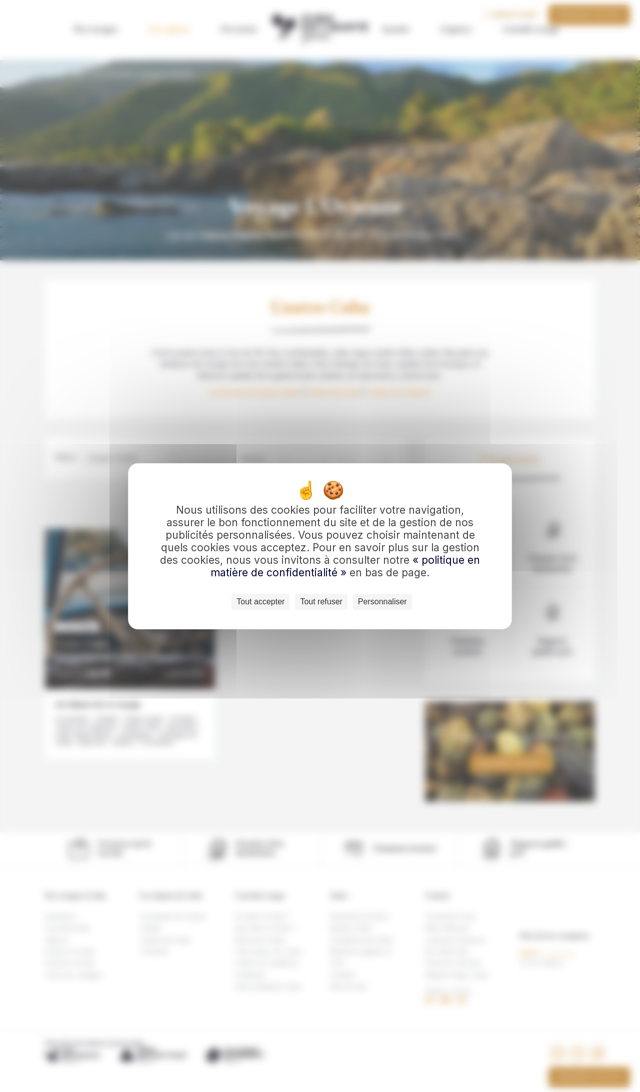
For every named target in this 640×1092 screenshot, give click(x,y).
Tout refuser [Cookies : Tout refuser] (321, 601)
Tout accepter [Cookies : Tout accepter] (260, 601)
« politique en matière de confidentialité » (345, 566)
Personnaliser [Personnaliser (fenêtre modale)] (382, 601)
